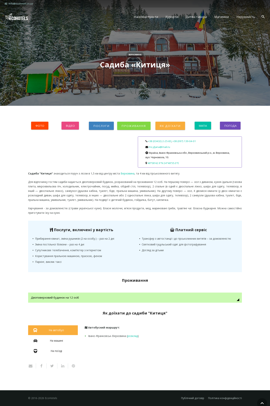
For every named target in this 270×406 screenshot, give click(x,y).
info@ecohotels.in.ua (21, 3)
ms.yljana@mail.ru (159, 147)
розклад (133, 336)
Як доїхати (170, 126)
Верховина (135, 54)
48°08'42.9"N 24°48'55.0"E (163, 163)
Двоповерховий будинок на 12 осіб (56, 298)
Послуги (101, 126)
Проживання (133, 126)
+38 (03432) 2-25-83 (159, 141)
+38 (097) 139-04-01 (184, 141)
